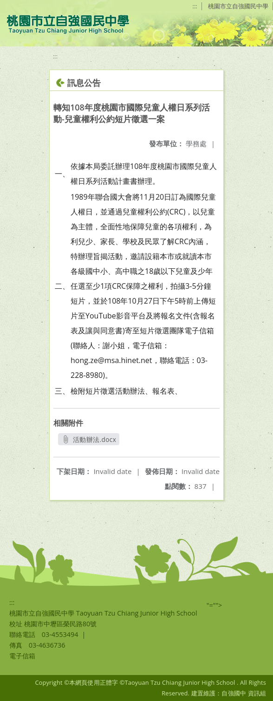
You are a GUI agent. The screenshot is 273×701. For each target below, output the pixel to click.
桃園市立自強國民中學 (238, 6)
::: (195, 6)
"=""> (214, 605)
